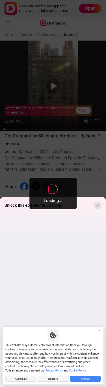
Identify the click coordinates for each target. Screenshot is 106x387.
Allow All (85, 378)
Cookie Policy (77, 369)
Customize (21, 378)
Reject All (53, 378)
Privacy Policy (54, 369)
